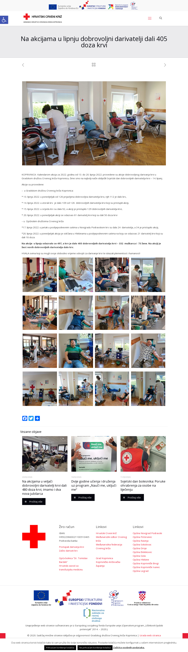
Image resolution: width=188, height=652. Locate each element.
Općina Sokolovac (142, 544)
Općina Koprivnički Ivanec (146, 567)
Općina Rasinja (140, 540)
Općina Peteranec (142, 536)
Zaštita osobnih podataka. (129, 647)
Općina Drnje (140, 548)
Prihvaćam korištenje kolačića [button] (60, 647)
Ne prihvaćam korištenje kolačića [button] (95, 647)
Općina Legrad (140, 570)
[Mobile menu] (149, 18)
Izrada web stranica (150, 635)
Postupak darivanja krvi (71, 546)
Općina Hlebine (141, 559)
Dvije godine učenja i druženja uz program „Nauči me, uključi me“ (93, 485)
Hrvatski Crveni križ (106, 533)
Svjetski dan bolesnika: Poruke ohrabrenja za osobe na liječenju (143, 485)
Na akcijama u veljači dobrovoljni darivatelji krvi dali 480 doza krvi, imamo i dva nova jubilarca (44, 487)
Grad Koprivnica (104, 558)
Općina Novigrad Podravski (147, 533)
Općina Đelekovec (142, 552)
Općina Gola (139, 555)
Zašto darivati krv (68, 550)
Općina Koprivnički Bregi (146, 563)
